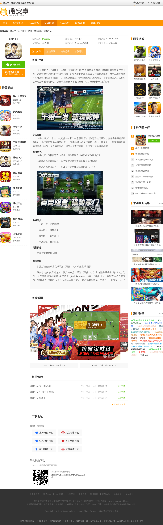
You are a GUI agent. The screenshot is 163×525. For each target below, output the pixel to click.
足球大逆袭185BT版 (108, 365)
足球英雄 (154, 79)
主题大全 (144, 355)
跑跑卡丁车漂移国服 (144, 176)
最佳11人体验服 (38, 398)
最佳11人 (48, 31)
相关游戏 (65, 51)
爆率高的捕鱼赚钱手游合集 (147, 284)
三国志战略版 (19, 142)
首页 (5, 22)
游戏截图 (50, 51)
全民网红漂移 (140, 116)
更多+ (161, 203)
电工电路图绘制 (138, 343)
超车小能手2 (154, 98)
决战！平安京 (19, 96)
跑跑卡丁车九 (154, 60)
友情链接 (82, 494)
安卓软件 (65, 22)
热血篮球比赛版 (142, 154)
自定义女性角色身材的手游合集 (147, 303)
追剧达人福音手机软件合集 (147, 226)
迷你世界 (17, 188)
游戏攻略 (80, 22)
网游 (30, 31)
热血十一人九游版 (57, 365)
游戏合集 (96, 22)
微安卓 (13, 31)
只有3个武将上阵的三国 (141, 346)
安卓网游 (49, 22)
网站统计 (129, 494)
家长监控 (94, 494)
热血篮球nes (154, 136)
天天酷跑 (17, 112)
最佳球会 (17, 203)
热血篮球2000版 (142, 171)
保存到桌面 (155, 3)
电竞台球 (140, 98)
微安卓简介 (34, 494)
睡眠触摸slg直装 (149, 329)
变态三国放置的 (155, 343)
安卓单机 (34, 22)
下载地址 (79, 51)
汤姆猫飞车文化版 (143, 182)
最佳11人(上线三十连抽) (42, 392)
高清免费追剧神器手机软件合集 (147, 264)
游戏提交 (118, 494)
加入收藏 (140, 3)
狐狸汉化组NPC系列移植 (151, 335)
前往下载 (121, 386)
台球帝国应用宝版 (143, 165)
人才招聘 (59, 494)
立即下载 (154, 141)
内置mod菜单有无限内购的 (143, 320)
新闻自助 (106, 494)
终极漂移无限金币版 (144, 159)
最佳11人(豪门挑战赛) (40, 386)
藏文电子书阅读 (138, 338)
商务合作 (47, 494)
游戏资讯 (18, 22)
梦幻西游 (17, 173)
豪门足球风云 (140, 60)
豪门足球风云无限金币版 (146, 193)
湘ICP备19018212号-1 (108, 511)
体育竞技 (38, 31)
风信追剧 (142, 352)
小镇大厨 (17, 234)
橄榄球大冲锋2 (141, 188)
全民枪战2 (18, 219)
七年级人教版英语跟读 (146, 326)
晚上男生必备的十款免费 (151, 341)
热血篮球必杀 (140, 79)
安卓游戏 (22, 31)
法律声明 (71, 494)
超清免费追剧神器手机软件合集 (147, 245)
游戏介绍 (36, 51)
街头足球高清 (154, 116)
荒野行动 (17, 127)
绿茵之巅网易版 (142, 148)
